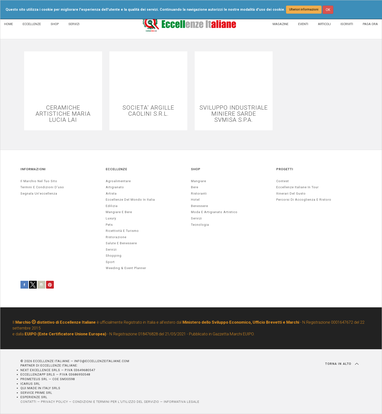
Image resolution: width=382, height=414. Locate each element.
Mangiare (198, 181)
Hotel (195, 199)
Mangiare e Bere (119, 212)
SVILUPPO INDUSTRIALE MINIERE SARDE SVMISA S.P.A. (234, 114)
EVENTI (303, 24)
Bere (194, 187)
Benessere (199, 206)
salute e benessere (121, 243)
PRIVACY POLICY (54, 402)
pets (109, 224)
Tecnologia (200, 224)
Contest (282, 181)
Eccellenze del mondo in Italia (130, 199)
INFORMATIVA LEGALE (181, 402)
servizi (111, 249)
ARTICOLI (324, 24)
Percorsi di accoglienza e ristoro (303, 199)
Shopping (114, 255)
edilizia (112, 206)
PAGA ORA (370, 24)
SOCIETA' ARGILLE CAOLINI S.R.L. (148, 111)
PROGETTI (284, 169)
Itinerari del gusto (291, 193)
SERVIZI (73, 24)
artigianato (115, 187)
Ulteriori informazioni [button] (303, 9)
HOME (8, 24)
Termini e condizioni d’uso (42, 187)
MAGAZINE (280, 24)
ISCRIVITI (347, 24)
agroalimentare (118, 181)
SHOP (55, 24)
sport (110, 262)
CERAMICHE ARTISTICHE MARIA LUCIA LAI (63, 114)
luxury (111, 218)
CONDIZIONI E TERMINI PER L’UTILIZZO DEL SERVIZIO (116, 402)
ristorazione (116, 237)
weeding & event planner (126, 268)
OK (328, 10)
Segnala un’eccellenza (38, 193)
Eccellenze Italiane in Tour (297, 187)
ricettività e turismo (122, 231)
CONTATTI (28, 402)
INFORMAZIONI (33, 169)
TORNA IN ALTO (342, 364)
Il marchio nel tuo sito (38, 181)
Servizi (196, 218)
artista (111, 193)
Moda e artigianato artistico (214, 212)
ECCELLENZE (32, 24)
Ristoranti (199, 193)
